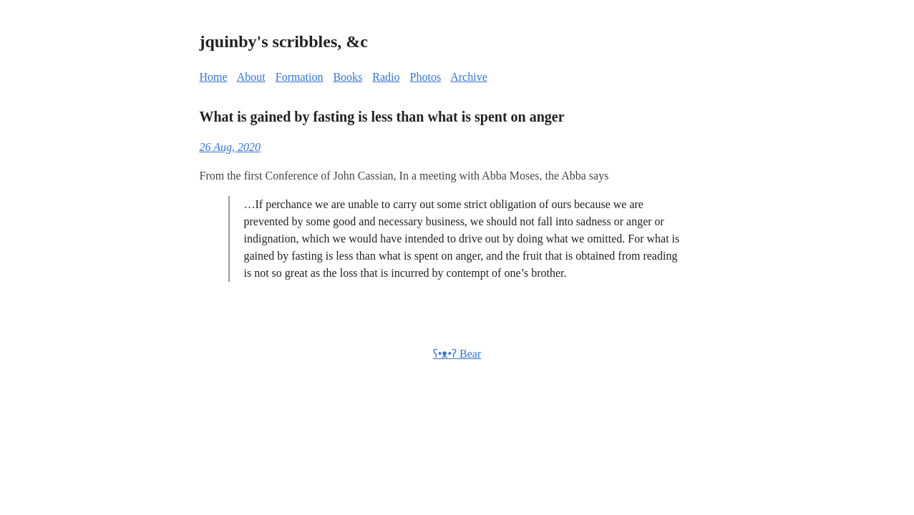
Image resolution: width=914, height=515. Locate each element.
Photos (426, 77)
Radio (385, 77)
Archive (468, 77)
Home (214, 77)
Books (347, 77)
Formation (300, 77)
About (251, 77)
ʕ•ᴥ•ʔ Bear (457, 354)
